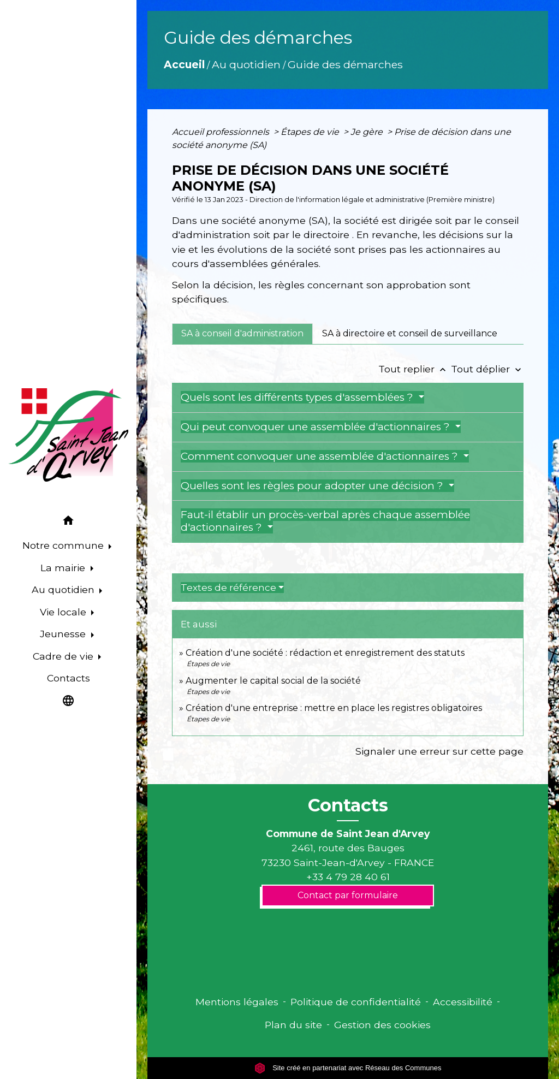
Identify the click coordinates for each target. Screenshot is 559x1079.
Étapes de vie (311, 132)
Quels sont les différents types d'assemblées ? (298, 397)
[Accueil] (68, 435)
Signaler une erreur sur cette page (439, 751)
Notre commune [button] (64, 545)
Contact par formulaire (348, 895)
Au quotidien (246, 64)
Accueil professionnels (221, 132)
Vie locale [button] (64, 612)
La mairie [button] (64, 567)
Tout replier (414, 369)
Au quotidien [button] (64, 589)
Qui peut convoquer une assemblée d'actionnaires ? (317, 426)
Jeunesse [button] (64, 633)
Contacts (348, 805)
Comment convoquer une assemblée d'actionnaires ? (321, 456)
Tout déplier (487, 369)
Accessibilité (462, 1001)
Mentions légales (236, 1001)
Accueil (184, 64)
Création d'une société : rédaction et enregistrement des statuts (325, 653)
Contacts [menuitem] (68, 678)
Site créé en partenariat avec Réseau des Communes (348, 1068)
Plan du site (293, 1024)
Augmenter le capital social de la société (273, 680)
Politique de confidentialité (355, 1001)
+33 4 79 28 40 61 (348, 876)
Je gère (367, 132)
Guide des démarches (345, 64)
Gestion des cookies (382, 1024)
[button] (68, 522)
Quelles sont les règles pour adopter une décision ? (313, 485)
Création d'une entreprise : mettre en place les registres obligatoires (334, 708)
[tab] (242, 333)
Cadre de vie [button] (64, 656)
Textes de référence (228, 587)
